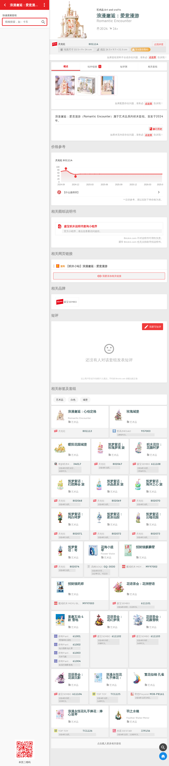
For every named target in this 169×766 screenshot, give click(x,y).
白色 (73, 400)
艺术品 (59, 400)
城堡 (85, 400)
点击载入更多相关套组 (109, 743)
